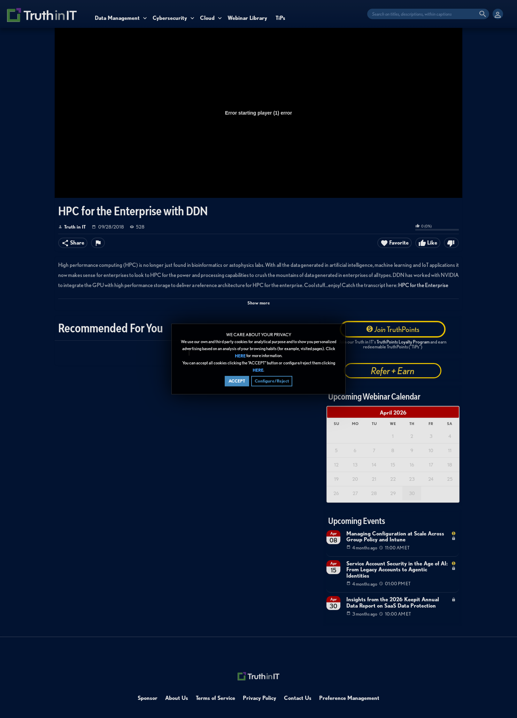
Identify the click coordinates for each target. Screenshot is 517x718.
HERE (240, 355)
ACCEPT (237, 381)
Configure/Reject (272, 381)
